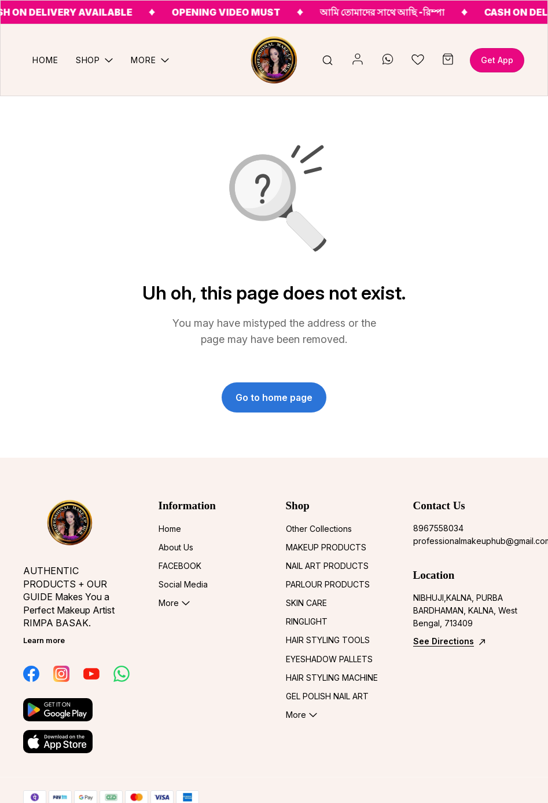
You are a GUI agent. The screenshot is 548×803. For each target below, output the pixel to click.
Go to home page (274, 397)
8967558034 (438, 528)
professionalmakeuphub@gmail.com (469, 541)
